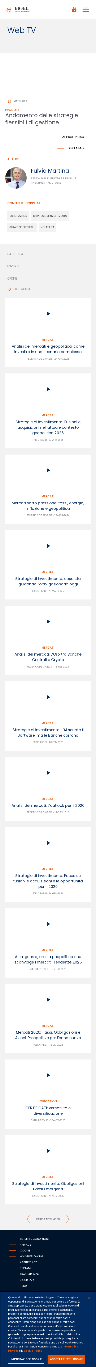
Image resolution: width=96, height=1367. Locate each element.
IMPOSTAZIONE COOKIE (26, 1359)
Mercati (48, 340)
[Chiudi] (89, 1298)
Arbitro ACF (28, 1262)
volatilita (47, 227)
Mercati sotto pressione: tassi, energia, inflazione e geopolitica (48, 505)
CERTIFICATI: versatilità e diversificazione (48, 1110)
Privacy (25, 1245)
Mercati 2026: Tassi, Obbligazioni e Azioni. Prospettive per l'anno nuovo (48, 1035)
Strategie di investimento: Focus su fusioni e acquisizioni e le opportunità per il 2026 (48, 881)
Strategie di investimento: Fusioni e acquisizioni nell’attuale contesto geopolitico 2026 (48, 427)
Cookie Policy (33, 1350)
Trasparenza (29, 1274)
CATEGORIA (15, 254)
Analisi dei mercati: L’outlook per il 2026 (48, 805)
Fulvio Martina (50, 171)
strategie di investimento (50, 215)
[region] (48, 1329)
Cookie (25, 1251)
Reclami (25, 1268)
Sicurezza (27, 1280)
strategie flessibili (22, 227)
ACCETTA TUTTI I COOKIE (66, 1359)
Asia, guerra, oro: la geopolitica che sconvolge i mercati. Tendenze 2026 (48, 959)
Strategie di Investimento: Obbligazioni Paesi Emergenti (48, 1186)
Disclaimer (76, 148)
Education (48, 1101)
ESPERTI (13, 266)
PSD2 (23, 1286)
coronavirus (18, 215)
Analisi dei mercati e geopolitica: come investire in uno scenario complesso (48, 349)
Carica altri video (48, 1219)
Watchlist (17, 101)
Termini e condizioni (34, 1239)
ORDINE (12, 278)
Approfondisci (73, 137)
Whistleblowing (31, 1256)
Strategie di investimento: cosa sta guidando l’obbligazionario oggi (48, 581)
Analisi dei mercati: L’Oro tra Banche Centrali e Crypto (48, 657)
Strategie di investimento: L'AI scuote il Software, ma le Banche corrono (48, 732)
